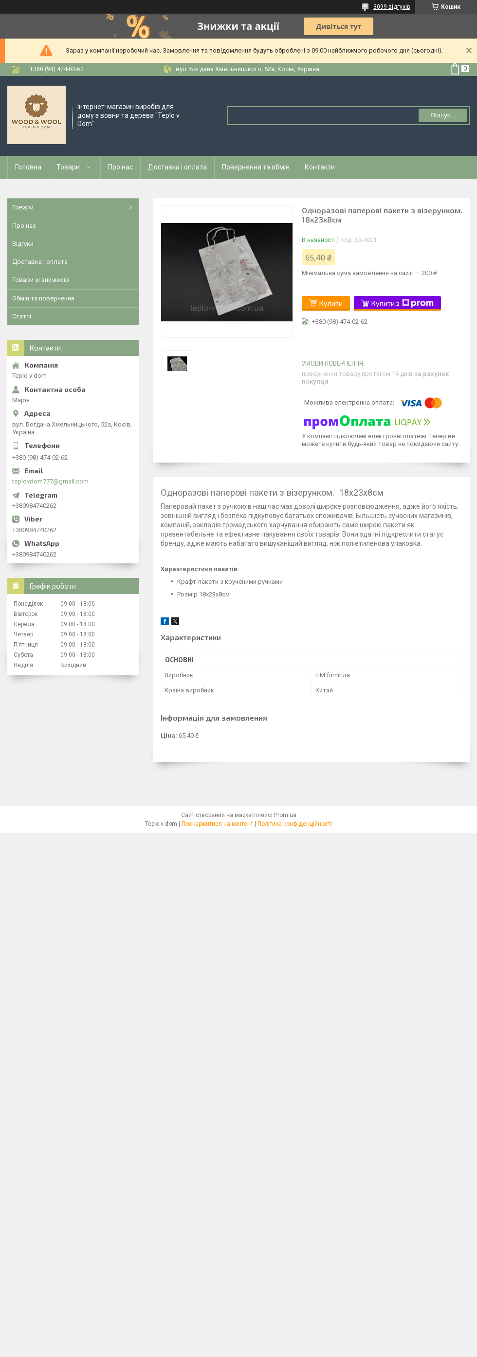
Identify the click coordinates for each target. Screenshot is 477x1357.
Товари (68, 167)
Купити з (402, 303)
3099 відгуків (391, 6)
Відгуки (23, 243)
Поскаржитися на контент (217, 823)
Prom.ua (285, 815)
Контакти (320, 167)
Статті (21, 316)
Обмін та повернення (43, 298)
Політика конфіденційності (294, 823)
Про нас (120, 167)
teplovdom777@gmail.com (50, 481)
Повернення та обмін (256, 167)
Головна (28, 167)
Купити (331, 303)
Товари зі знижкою (40, 279)
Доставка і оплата (177, 167)
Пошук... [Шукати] (442, 115)
